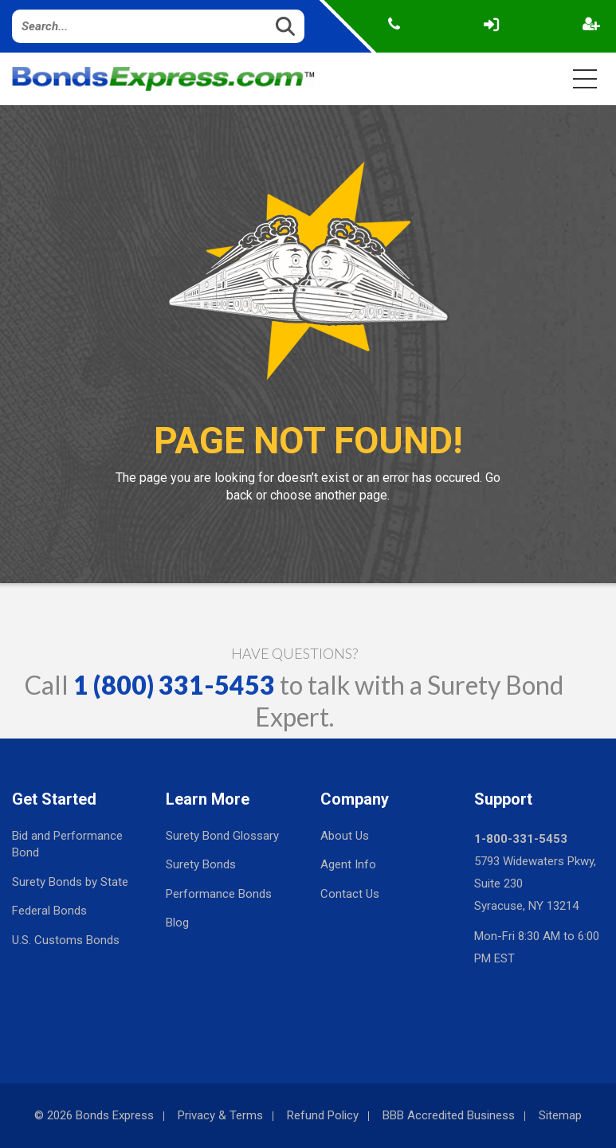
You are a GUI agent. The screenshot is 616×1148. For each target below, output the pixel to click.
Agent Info (348, 864)
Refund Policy (323, 1115)
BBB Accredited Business (449, 1115)
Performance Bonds (219, 894)
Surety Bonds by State (70, 882)
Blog (177, 922)
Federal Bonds (49, 910)
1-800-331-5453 (520, 839)
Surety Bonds (201, 864)
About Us (344, 836)
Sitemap (560, 1115)
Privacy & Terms (220, 1115)
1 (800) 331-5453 (174, 684)
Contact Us (349, 894)
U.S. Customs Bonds (66, 940)
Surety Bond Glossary (222, 836)
